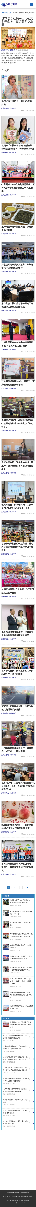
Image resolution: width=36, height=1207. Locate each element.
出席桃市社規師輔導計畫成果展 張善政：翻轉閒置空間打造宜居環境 (17, 867)
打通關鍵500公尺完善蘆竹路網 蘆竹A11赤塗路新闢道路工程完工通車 (18, 187)
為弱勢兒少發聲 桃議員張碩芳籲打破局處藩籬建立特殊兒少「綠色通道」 (17, 423)
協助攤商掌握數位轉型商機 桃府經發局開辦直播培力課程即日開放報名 (17, 546)
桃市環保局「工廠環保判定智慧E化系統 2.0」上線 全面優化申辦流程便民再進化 (18, 786)
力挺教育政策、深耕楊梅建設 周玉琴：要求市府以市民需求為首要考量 (17, 465)
